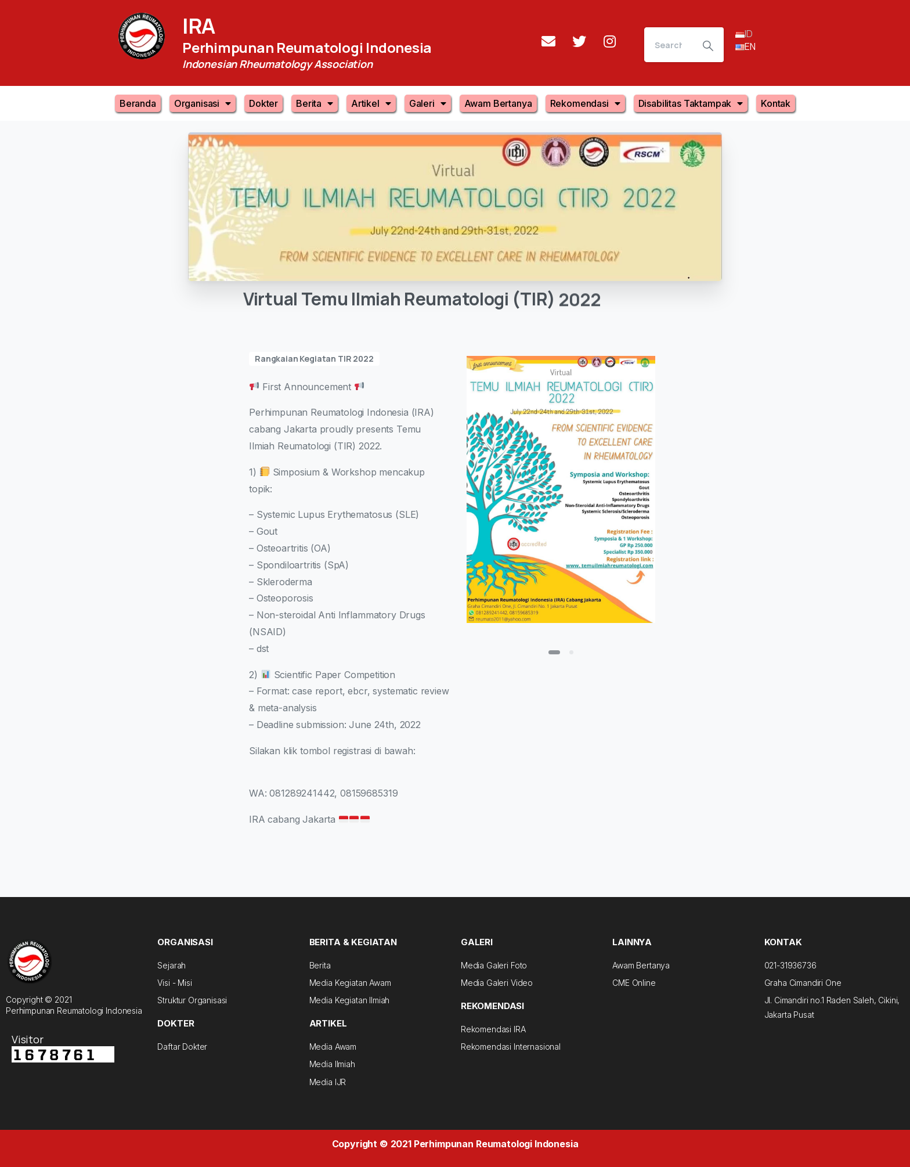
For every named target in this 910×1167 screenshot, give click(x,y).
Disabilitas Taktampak (690, 103)
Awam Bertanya (498, 103)
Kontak (775, 103)
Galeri (427, 103)
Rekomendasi (585, 103)
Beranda (138, 103)
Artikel (371, 103)
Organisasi (202, 103)
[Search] (668, 44)
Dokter (263, 103)
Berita (314, 103)
